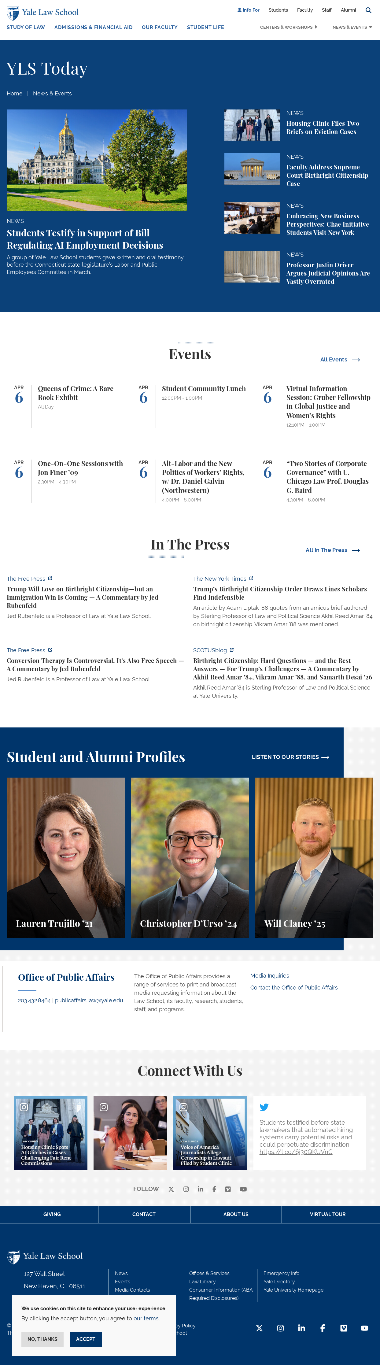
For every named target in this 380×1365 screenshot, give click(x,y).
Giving (52, 1214)
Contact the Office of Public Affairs (294, 987)
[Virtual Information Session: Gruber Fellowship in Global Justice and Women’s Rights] (314, 406)
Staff (327, 10)
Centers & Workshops (286, 27)
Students (278, 10)
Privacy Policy (180, 1326)
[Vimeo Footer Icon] (344, 1328)
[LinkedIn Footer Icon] (301, 1328)
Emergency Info (282, 1273)
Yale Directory (279, 1282)
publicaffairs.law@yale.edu (89, 1000)
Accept (85, 1339)
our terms (146, 1318)
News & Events (350, 27)
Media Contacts (132, 1290)
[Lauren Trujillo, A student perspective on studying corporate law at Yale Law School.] (66, 858)
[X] (171, 1189)
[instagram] (186, 1189)
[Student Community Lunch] (190, 406)
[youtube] (243, 1189)
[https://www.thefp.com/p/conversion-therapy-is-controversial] (97, 666)
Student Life (205, 27)
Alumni (348, 10)
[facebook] (214, 1189)
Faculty (305, 10)
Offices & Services (209, 1273)
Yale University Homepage (293, 1290)
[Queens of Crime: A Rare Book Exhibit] (66, 406)
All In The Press (327, 550)
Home (15, 93)
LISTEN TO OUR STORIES (285, 757)
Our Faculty (160, 27)
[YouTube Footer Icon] (364, 1328)
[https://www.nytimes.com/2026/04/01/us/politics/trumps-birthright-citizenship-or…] (283, 603)
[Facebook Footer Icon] (323, 1328)
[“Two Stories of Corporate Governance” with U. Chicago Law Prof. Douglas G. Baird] (314, 481)
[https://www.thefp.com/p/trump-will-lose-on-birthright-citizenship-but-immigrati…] (97, 599)
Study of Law (26, 27)
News (121, 1273)
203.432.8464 (34, 1000)
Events (122, 1282)
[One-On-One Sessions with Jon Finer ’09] (66, 481)
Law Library (202, 1282)
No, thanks (42, 1339)
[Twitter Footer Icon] (259, 1328)
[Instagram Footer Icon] (280, 1328)
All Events (334, 359)
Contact (144, 1214)
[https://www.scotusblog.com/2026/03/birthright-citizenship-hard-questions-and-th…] (283, 675)
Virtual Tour (328, 1214)
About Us (236, 1214)
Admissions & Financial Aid (93, 27)
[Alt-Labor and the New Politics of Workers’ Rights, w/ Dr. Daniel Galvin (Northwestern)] (190, 481)
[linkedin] (200, 1189)
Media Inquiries (269, 975)
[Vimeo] (228, 1189)
